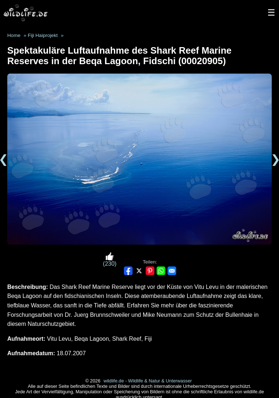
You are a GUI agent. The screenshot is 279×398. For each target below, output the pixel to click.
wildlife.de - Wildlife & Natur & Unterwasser (148, 381)
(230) (109, 259)
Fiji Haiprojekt (42, 35)
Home (13, 35)
